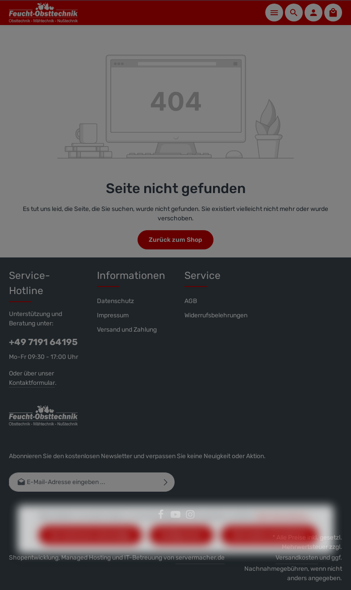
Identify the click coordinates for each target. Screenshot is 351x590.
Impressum (113, 315)
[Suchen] (294, 12)
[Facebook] (161, 517)
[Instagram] (190, 517)
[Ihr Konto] (313, 12)
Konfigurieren (181, 549)
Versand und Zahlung (127, 329)
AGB (190, 301)
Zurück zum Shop (175, 240)
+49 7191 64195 (43, 342)
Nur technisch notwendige (90, 549)
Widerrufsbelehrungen (215, 315)
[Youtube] (176, 517)
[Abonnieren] (166, 482)
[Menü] (274, 12)
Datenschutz (115, 301)
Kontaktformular (32, 383)
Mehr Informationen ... (284, 530)
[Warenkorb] (333, 12)
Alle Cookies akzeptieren (269, 549)
